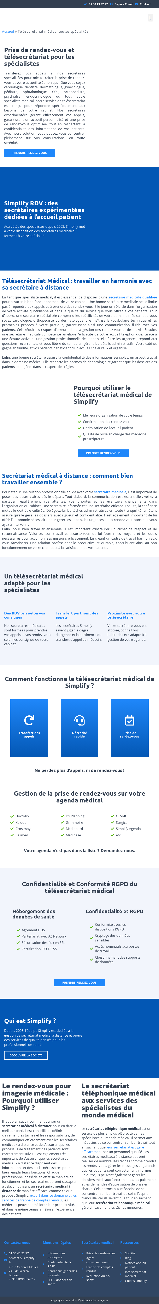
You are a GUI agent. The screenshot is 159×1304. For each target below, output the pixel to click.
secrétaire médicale (110, 492)
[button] (150, 18)
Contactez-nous (17, 1242)
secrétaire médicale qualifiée (133, 297)
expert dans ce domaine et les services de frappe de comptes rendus (39, 1197)
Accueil (8, 31)
